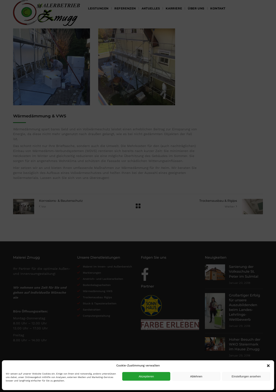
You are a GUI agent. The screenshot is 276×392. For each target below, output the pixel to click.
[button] (268, 366)
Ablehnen (196, 376)
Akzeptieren (146, 376)
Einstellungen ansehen (246, 376)
